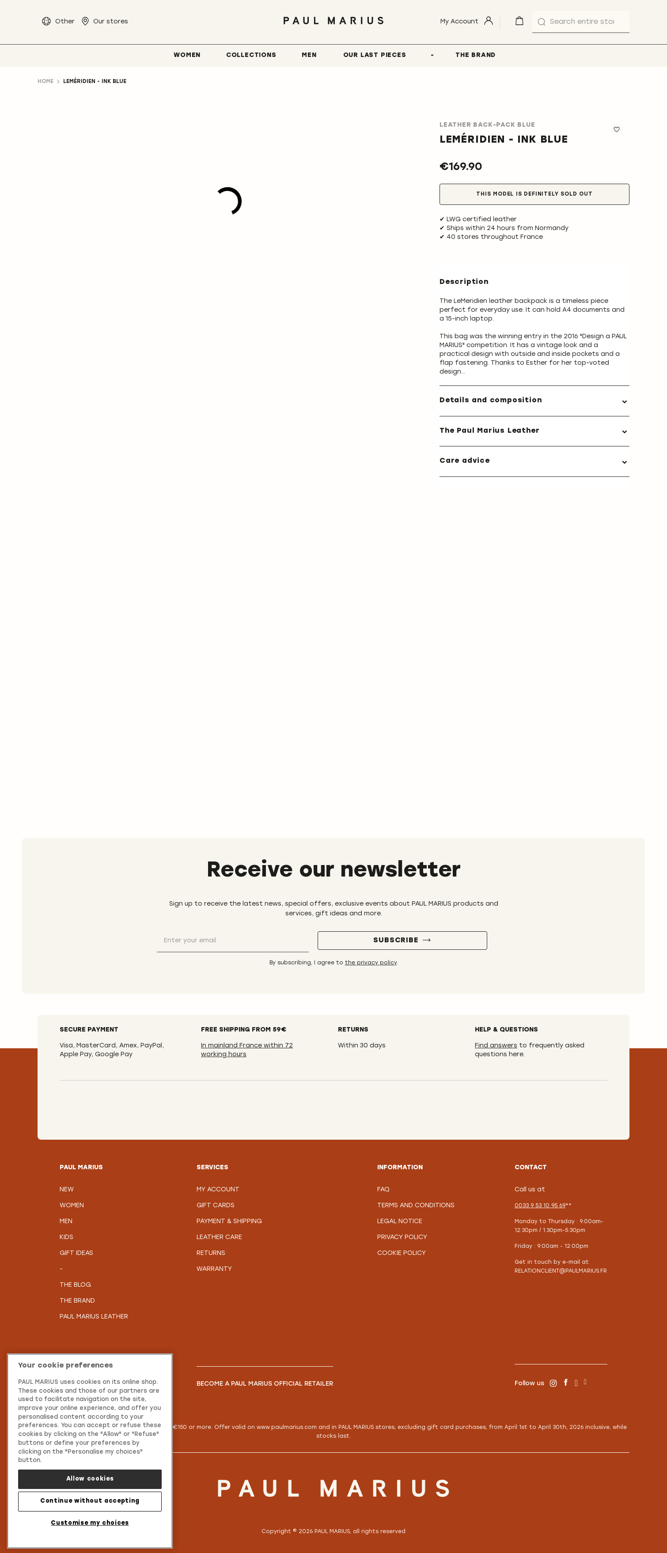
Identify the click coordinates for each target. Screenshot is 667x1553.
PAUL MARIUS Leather (94, 1317)
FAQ (383, 1189)
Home (45, 81)
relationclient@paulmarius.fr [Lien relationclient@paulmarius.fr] (561, 1271)
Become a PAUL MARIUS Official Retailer (265, 1384)
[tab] (534, 400)
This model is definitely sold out (534, 194)
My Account (218, 1189)
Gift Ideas (76, 1253)
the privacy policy (371, 963)
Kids (66, 1237)
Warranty (214, 1269)
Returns (211, 1253)
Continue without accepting (90, 1501)
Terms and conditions (416, 1205)
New (67, 1189)
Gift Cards (216, 1205)
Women (72, 1205)
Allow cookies (90, 1479)
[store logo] (333, 26)
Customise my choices (90, 1523)
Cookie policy (401, 1253)
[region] (90, 1451)
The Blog (75, 1285)
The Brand (77, 1301)
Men (66, 1221)
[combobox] (580, 22)
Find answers (496, 1046)
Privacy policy (402, 1237)
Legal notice (399, 1221)
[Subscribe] (402, 940)
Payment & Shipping (229, 1221)
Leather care (219, 1237)
